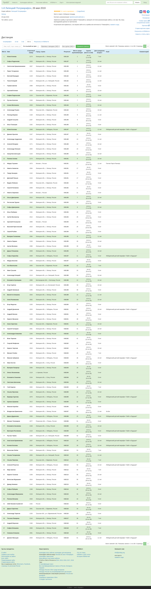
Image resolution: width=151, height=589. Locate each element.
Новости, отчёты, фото (142, 34)
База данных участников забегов (49, 558)
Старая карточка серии (142, 28)
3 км (22, 41)
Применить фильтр (83, 46)
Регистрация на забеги (8, 556)
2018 (64, 560)
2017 (68, 560)
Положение (146, 18)
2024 (57, 560)
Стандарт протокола (45, 579)
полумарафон (7, 41)
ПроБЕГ (6, 2)
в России (68, 573)
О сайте (3, 552)
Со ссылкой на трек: (30, 46)
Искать (137, 2)
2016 (72, 560)
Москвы (58, 554)
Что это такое (81, 552)
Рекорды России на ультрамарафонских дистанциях (55, 571)
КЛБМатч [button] (53, 2)
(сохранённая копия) (143, 22)
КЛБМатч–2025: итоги (83, 554)
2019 (61, 560)
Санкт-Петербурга (67, 554)
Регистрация (146, 15)
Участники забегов (42, 2)
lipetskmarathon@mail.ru (77, 17)
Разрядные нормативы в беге (48, 577)
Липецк (3, 14)
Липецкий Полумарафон (18, 11)
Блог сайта (4, 558)
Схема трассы (144, 21)
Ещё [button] (62, 2)
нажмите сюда (114, 24)
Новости (14, 2)
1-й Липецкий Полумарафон (16, 8)
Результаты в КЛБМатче (142, 31)
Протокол (146, 25)
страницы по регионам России (10, 566)
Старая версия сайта (7, 562)
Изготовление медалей (73, 2)
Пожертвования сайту (8, 560)
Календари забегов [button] (26, 2)
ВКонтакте (20, 564)
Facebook (27, 564)
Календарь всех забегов (46, 552)
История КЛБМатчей (83, 556)
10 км (16, 41)
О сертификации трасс (46, 564)
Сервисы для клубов (7, 554)
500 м (29, 41)
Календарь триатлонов (46, 556)
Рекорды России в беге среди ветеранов (51, 570)
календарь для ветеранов (63, 552)
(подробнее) (81, 11)
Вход (145, 2)
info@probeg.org (120, 552)
